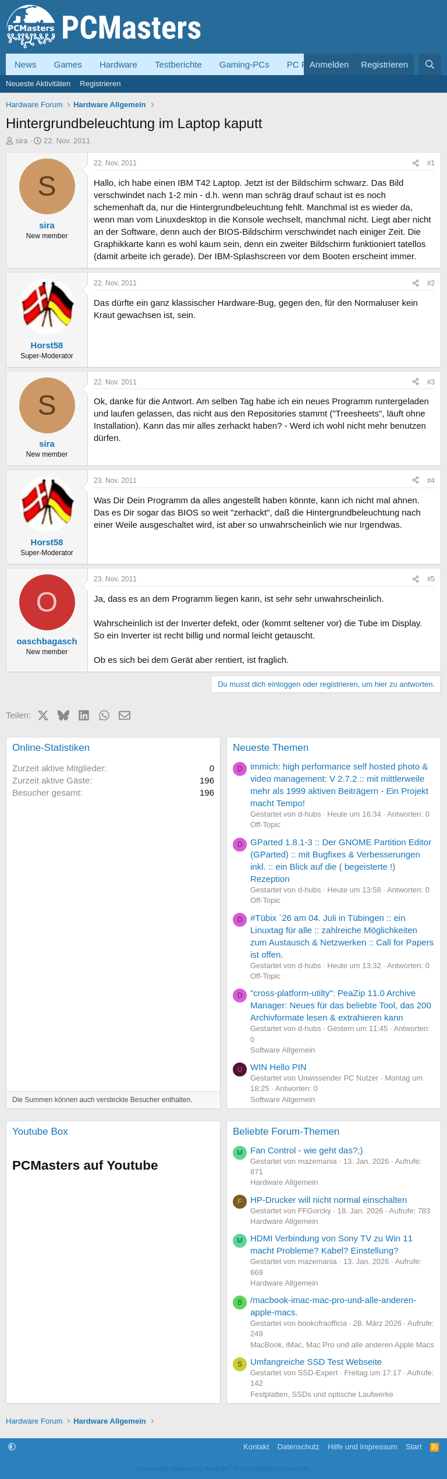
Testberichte (178, 64)
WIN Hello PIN (278, 1067)
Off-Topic (265, 824)
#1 (431, 163)
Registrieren (100, 83)
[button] (12, 1446)
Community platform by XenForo (223, 1468)
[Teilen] (415, 163)
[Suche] (429, 64)
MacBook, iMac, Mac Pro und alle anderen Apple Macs (342, 1344)
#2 (431, 283)
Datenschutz (299, 1446)
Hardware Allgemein (284, 1182)
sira (22, 140)
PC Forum (307, 64)
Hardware (118, 64)
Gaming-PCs (244, 64)
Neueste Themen (270, 747)
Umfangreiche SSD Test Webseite (316, 1362)
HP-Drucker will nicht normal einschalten (328, 1200)
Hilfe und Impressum (362, 1446)
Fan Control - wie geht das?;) (306, 1150)
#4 (431, 480)
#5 (431, 579)
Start (413, 1446)
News (26, 64)
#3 (431, 382)
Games (68, 64)
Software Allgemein (282, 1050)
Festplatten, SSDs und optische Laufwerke (321, 1394)
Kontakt (256, 1446)
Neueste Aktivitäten (38, 83)
